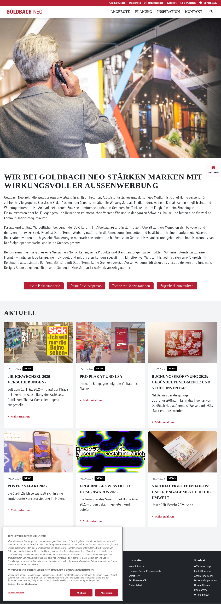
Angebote (120, 12)
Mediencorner (201, 589)
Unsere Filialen (202, 585)
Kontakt (193, 12)
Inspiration (168, 12)
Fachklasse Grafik (137, 580)
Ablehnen (81, 592)
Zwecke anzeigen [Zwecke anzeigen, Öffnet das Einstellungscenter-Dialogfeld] (16, 592)
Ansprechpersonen (203, 575)
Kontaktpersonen (154, 2)
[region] (63, 564)
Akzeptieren (106, 592)
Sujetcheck (135, 2)
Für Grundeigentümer (205, 580)
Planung (143, 12)
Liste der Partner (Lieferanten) (23, 584)
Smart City (134, 575)
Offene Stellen (201, 594)
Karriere (172, 2)
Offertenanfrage (202, 566)
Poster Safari (135, 585)
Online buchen (117, 2)
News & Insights (137, 566)
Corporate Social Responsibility (145, 571)
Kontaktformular (202, 571)
